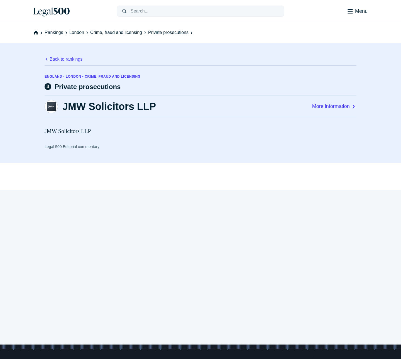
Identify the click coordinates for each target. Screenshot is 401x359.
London (79, 32)
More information (334, 106)
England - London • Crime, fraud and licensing (93, 76)
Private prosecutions (171, 32)
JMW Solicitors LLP (109, 106)
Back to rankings (63, 59)
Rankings (56, 32)
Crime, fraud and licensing (118, 32)
